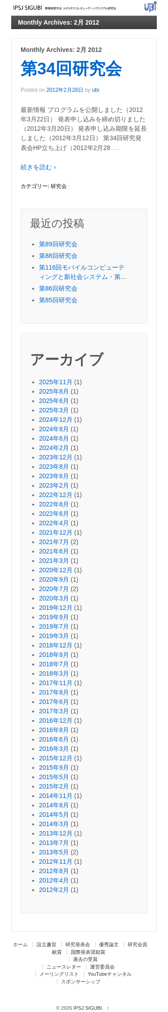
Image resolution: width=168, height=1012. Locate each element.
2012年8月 (54, 871)
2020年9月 (54, 579)
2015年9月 (54, 767)
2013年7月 (54, 842)
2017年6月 (54, 701)
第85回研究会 (58, 300)
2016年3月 (54, 748)
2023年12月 (56, 457)
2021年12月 (56, 532)
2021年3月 (54, 560)
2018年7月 (54, 664)
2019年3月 (54, 635)
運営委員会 (102, 966)
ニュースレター (64, 966)
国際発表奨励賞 (88, 952)
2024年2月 (54, 447)
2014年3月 (54, 824)
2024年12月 (56, 419)
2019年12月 (56, 607)
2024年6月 (54, 438)
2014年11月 (56, 795)
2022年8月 (54, 504)
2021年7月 (54, 541)
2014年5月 (54, 814)
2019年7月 (54, 626)
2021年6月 (54, 551)
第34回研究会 (71, 69)
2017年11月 (56, 682)
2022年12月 (56, 494)
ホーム (20, 944)
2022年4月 (54, 523)
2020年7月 (54, 588)
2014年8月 (54, 805)
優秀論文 (109, 944)
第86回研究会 (58, 288)
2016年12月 (56, 720)
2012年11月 (56, 861)
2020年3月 (54, 598)
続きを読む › (38, 167)
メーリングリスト (59, 974)
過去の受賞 (85, 959)
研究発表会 (77, 944)
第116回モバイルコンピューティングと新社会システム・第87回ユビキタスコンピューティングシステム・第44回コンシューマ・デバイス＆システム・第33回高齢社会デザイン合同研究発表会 (83, 273)
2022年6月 (54, 513)
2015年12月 (56, 758)
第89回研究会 (58, 244)
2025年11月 (56, 382)
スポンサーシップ (80, 981)
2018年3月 (54, 673)
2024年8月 (54, 429)
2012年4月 (54, 880)
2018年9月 (54, 654)
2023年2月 (54, 485)
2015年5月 (54, 776)
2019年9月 (54, 617)
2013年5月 (54, 852)
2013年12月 (56, 833)
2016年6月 (54, 739)
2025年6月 (54, 400)
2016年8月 (54, 729)
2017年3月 (54, 711)
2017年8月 (54, 692)
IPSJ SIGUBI (87, 1008)
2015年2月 (54, 786)
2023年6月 (54, 476)
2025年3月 (54, 410)
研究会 (59, 186)
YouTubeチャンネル (110, 974)
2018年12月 (56, 645)
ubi (95, 90)
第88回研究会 (58, 255)
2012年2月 (54, 889)
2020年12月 (56, 570)
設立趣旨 (46, 944)
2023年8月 (54, 466)
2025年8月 (54, 391)
